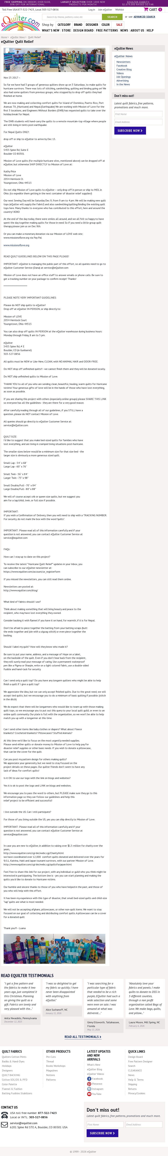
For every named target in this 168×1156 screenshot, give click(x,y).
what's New (50, 30)
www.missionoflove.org (16, 245)
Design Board (135, 1056)
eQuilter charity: (138, 1)
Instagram (95, 1089)
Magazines (52, 1070)
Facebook (121, 65)
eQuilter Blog (94, 1069)
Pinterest (94, 1084)
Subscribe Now (130, 130)
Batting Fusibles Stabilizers (17, 1093)
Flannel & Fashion (12, 1088)
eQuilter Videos (95, 1073)
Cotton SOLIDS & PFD (14, 1079)
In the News (123, 84)
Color (106, 25)
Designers (7, 1070)
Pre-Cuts (51, 1056)
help (150, 30)
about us (137, 30)
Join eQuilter (105, 9)
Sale (119, 25)
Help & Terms (136, 1079)
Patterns (51, 1079)
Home (4, 37)
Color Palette (9, 1084)
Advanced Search (144, 16)
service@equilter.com (23, 1123)
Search (112, 17)
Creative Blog (124, 69)
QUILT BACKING (11, 1075)
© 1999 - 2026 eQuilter (83, 1151)
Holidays (6, 1065)
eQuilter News (17, 37)
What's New (93, 1064)
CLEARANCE (135, 1070)
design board (83, 30)
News (131, 1075)
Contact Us (9, 1107)
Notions (50, 1075)
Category (64, 25)
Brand (78, 25)
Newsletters (123, 61)
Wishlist (119, 9)
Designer (92, 25)
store (66, 30)
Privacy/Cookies (136, 1093)
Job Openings (123, 76)
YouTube (94, 1094)
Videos (120, 73)
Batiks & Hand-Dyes (13, 1061)
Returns (132, 1088)
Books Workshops (55, 1065)
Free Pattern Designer (140, 1061)
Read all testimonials (83, 1037)
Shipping (132, 1084)
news (124, 30)
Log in (91, 9)
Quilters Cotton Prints (14, 1056)
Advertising (122, 80)
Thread (50, 1061)
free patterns (107, 30)
